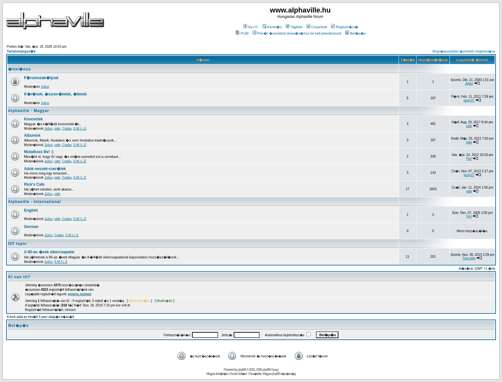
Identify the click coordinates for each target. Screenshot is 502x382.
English (31, 210)
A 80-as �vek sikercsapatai (49, 252)
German (31, 226)
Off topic (17, 243)
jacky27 (469, 100)
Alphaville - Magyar (28, 111)
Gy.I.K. (251, 27)
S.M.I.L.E (79, 128)
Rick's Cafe (34, 184)
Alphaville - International (34, 201)
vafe (57, 128)
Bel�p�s (355, 33)
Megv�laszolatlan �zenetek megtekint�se (464, 51)
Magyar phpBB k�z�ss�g (279, 374)
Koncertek (33, 119)
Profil (242, 33)
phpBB (242, 369)
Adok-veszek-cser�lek (45, 169)
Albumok (32, 135)
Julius (45, 86)
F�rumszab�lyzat (41, 78)
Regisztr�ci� (344, 27)
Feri (469, 158)
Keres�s (272, 27)
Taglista (294, 27)
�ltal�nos (19, 69)
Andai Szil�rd (239, 374)
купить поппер (79, 294)
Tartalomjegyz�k (21, 51)
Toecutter (468, 258)
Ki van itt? (19, 277)
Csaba (66, 128)
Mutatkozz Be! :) (38, 152)
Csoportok (316, 27)
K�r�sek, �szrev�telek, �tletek (55, 94)
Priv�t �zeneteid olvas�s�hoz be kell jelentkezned (297, 33)
